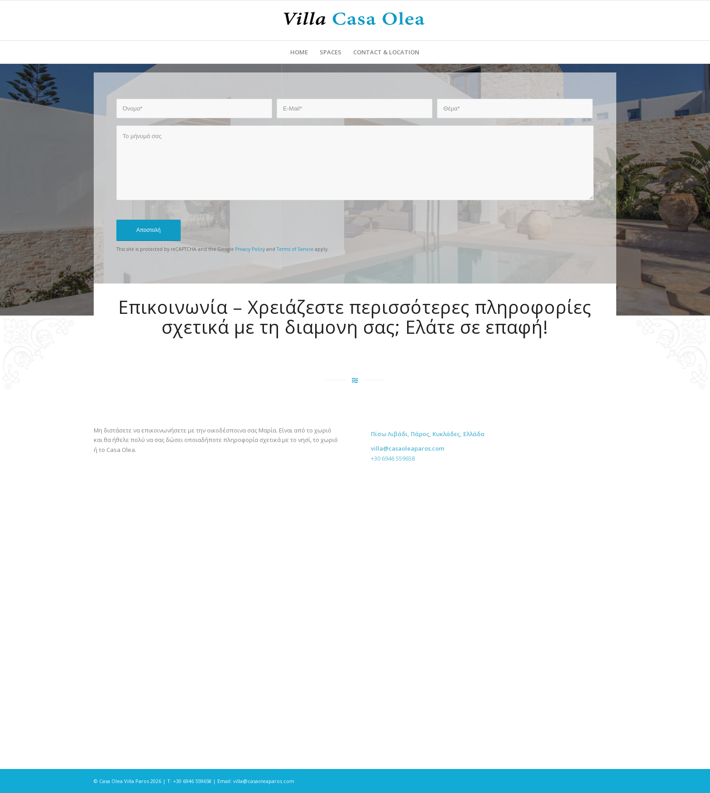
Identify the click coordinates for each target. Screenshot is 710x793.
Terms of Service (295, 249)
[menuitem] (299, 52)
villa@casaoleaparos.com (263, 781)
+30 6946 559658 (393, 465)
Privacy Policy (250, 249)
